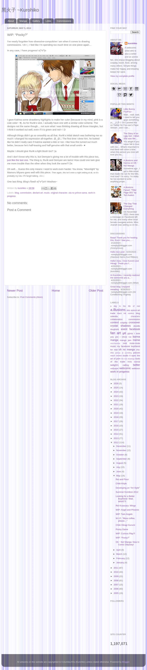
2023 (116, 396)
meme (136, 340)
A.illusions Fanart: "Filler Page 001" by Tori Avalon (129, 191)
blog (17, 193)
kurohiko (132, 43)
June (119, 471)
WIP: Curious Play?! (125, 533)
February (121, 558)
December (121, 446)
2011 (116, 568)
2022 (116, 400)
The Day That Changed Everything (130, 206)
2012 (116, 442)
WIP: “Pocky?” (123, 537)
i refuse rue (125, 337)
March (119, 554)
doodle (136, 326)
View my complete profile (122, 76)
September (121, 459)
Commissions (64, 21)
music (47, 193)
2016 (116, 425)
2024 (116, 392)
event (124, 329)
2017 (116, 421)
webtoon (136, 368)
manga (114, 340)
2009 (116, 576)
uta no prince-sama (78, 193)
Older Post (96, 290)
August (120, 463)
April (118, 550)
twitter (136, 364)
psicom (136, 353)
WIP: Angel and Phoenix (127, 510)
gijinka (130, 333)
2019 (116, 413)
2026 (116, 383)
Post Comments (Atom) (31, 297)
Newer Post (15, 290)
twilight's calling (119, 365)
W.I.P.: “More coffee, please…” (125, 519)
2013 (116, 438)
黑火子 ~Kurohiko (20, 10)
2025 (116, 387)
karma (136, 336)
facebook (134, 329)
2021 (116, 404)
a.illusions (118, 310)
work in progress (119, 371)
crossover (134, 322)
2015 (116, 430)
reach (112, 356)
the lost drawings (128, 359)
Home (56, 290)
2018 (116, 417)
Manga (23, 21)
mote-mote (135, 343)
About (11, 21)
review (119, 356)
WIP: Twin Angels (124, 514)
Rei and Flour (122, 479)
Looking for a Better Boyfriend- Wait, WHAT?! (125, 498)
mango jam (125, 340)
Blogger (126, 662)
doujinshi (114, 329)
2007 (116, 584)
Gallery (36, 21)
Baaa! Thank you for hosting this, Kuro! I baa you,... (123, 238)
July (118, 467)
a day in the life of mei (125, 306)
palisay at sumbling (123, 353)
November (121, 450)
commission (25, 193)
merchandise (115, 343)
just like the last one (17, 160)
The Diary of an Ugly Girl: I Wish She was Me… (131, 136)
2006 (116, 589)
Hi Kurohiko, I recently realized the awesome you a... (125, 276)
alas (128, 310)
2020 (116, 408)
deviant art (38, 193)
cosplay (123, 322)
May (118, 475)
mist (125, 343)
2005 (116, 593)
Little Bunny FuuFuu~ (129, 110)
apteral (134, 310)
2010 (116, 572)
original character (59, 193)
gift (124, 333)
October (120, 454)
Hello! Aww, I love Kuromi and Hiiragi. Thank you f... (124, 262)
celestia (114, 316)
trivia (130, 362)
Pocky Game (122, 529)
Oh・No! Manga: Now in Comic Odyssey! (127, 543)
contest (114, 322)
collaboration (116, 319)
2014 (116, 434)
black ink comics (125, 313)
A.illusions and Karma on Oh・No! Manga (131, 163)
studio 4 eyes (129, 355)
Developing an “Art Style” (128, 488)
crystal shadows (120, 325)
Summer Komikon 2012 (127, 492)
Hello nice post (117, 252)
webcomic (125, 368)
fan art (115, 333)
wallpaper (114, 368)
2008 (116, 580)
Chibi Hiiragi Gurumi (125, 525)
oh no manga (127, 349)
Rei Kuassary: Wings (126, 505)
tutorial (137, 362)
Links (48, 21)
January (120, 562)
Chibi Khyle (121, 483)
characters (135, 316)
